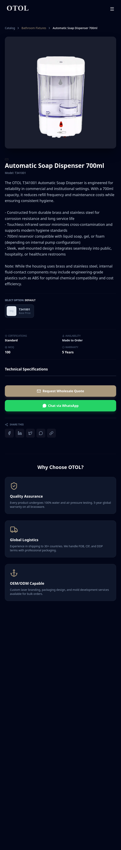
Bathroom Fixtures (33, 28)
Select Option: (20, 300)
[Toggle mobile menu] (112, 9)
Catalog (10, 28)
